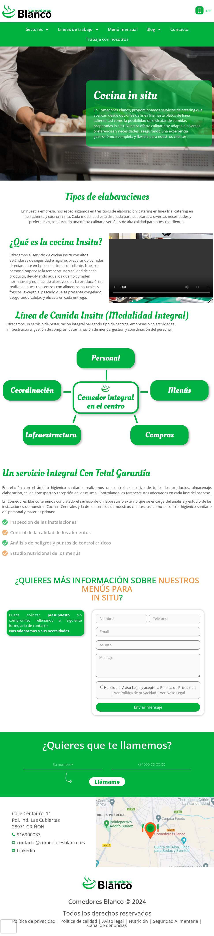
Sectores (37, 29)
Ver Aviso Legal (172, 692)
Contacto (179, 29)
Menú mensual (123, 29)
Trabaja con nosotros (107, 39)
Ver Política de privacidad (135, 692)
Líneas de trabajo (78, 29)
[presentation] (8, 926)
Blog (153, 29)
